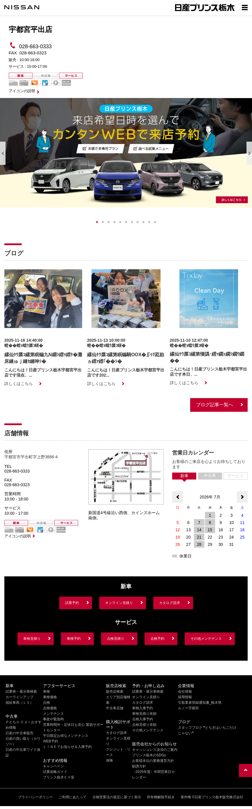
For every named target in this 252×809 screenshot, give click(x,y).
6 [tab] (126, 222)
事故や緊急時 (53, 719)
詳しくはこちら (18, 383)
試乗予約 (72, 603)
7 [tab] (132, 222)
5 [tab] (120, 222)
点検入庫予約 (142, 719)
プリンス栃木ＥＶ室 (58, 777)
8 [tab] (138, 222)
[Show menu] (244, 7)
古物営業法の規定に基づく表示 (116, 797)
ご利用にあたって (73, 797)
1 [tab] (97, 222)
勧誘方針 (139, 766)
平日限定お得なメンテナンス (65, 736)
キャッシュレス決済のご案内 (154, 750)
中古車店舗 (114, 708)
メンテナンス (53, 714)
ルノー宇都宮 (188, 708)
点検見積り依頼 (144, 725)
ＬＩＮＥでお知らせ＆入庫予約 (67, 747)
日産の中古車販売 (19, 733)
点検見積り (115, 639)
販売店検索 (114, 691)
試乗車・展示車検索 (21, 691)
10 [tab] (149, 222)
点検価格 (50, 708)
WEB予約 (50, 741)
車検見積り (32, 639)
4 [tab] (114, 222)
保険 (109, 760)
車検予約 (74, 639)
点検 (46, 703)
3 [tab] (108, 222)
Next (249, 153)
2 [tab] (103, 222)
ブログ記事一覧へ (214, 404)
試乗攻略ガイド (55, 772)
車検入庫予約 (142, 708)
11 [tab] (155, 222)
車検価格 (50, 697)
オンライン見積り (119, 603)
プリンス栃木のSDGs (149, 755)
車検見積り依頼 (144, 714)
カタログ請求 (169, 603)
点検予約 (157, 639)
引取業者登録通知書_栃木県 (200, 703)
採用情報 (185, 697)
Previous (3, 153)
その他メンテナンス (206, 639)
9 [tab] (143, 222)
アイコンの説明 (22, 91)
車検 (46, 691)
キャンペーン (53, 766)
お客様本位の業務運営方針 (153, 761)
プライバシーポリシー (35, 797)
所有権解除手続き (161, 797)
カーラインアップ (19, 697)
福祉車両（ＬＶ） (19, 703)
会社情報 (185, 691)
